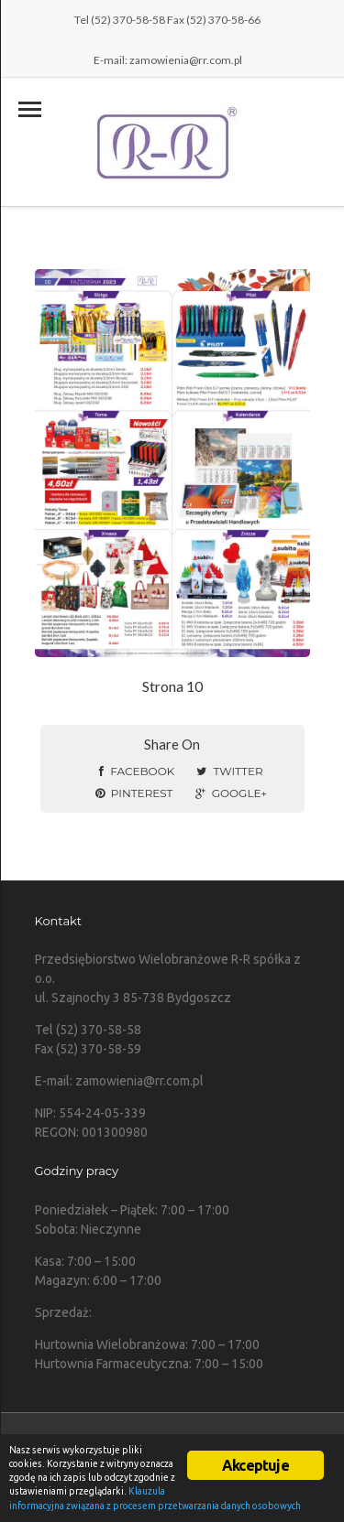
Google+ (231, 793)
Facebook (136, 771)
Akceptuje (255, 1465)
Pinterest (134, 793)
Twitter (229, 771)
